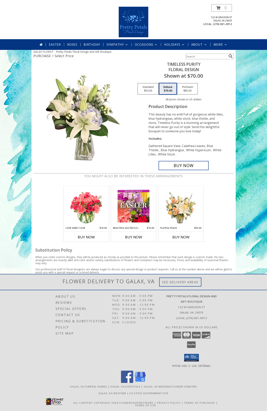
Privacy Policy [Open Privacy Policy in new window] (169, 402)
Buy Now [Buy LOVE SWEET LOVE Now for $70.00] (86, 237)
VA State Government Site (148, 393)
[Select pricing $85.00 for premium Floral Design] (187, 88)
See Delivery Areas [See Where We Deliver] (180, 282)
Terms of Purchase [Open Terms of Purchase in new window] (199, 402)
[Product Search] (206, 56)
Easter (55, 44)
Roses (72, 44)
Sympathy (117, 44)
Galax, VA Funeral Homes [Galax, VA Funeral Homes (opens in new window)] (88, 386)
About (199, 44)
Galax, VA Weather (112, 393)
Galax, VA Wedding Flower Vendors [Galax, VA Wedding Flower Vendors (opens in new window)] (170, 386)
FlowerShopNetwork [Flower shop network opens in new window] (136, 402)
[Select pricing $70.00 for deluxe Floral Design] (167, 88)
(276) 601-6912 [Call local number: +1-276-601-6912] (222, 24)
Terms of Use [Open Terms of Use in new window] (145, 405)
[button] (221, 8)
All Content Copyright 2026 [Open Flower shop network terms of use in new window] (95, 402)
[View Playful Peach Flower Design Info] (181, 206)
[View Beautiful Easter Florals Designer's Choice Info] (133, 206)
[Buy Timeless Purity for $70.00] (184, 165)
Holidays (174, 44)
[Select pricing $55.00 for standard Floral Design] (148, 88)
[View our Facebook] (127, 381)
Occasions (146, 44)
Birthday (92, 44)
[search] (230, 56)
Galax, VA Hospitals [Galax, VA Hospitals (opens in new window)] (125, 386)
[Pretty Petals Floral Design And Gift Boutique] (133, 22)
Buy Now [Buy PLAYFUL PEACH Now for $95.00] (181, 237)
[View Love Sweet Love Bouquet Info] (86, 206)
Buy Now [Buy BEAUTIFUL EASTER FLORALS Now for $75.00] (133, 237)
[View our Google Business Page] (140, 381)
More (220, 44)
